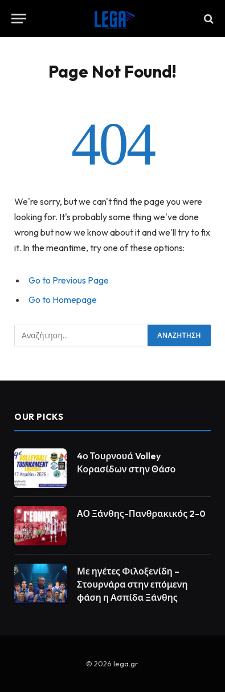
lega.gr (125, 663)
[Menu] (18, 18)
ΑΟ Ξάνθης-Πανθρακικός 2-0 (141, 513)
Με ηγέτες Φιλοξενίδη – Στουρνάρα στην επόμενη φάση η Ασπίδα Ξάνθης (132, 584)
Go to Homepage (62, 299)
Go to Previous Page (68, 280)
